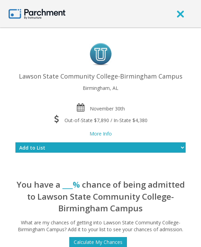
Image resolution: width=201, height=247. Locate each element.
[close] (180, 14)
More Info (101, 133)
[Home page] (37, 13)
